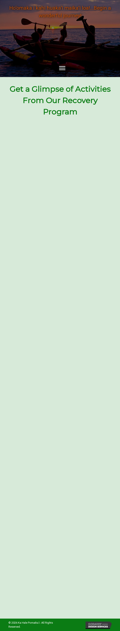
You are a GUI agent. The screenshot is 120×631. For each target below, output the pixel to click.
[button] (62, 68)
